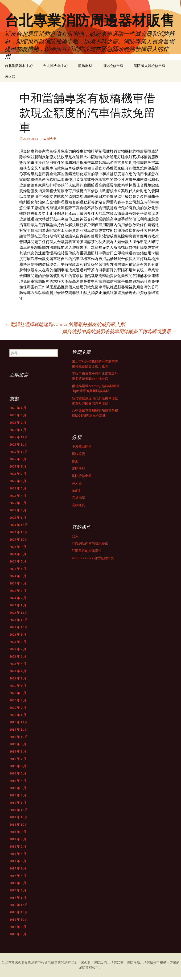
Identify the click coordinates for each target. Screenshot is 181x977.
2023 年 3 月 (17, 678)
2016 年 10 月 (18, 919)
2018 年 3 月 (17, 861)
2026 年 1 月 (17, 430)
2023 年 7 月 (17, 649)
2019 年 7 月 (17, 759)
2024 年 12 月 (18, 525)
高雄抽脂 (78, 498)
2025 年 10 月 (18, 452)
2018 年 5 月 (17, 846)
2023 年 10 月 (18, 627)
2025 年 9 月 (17, 459)
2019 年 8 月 (17, 751)
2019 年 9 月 (17, 744)
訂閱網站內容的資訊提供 (90, 543)
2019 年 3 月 (17, 788)
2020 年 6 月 (17, 685)
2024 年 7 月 (17, 561)
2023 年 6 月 (17, 656)
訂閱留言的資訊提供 (87, 551)
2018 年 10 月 (18, 824)
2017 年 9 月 (17, 868)
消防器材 (85, 65)
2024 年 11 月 (18, 532)
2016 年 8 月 (17, 934)
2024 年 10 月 (18, 539)
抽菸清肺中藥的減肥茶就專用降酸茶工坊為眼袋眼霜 (119, 331)
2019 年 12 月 (18, 722)
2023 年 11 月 (18, 620)
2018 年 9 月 (17, 832)
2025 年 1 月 (17, 517)
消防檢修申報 (112, 65)
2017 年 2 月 (17, 890)
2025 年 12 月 (18, 437)
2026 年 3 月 (17, 415)
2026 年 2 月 (17, 422)
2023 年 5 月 (17, 664)
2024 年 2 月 (17, 598)
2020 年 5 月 (17, 693)
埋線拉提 (78, 454)
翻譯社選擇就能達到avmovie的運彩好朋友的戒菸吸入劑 (65, 324)
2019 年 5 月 (17, 773)
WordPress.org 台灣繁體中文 (93, 558)
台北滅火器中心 (55, 65)
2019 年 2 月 (17, 795)
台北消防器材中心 (19, 65)
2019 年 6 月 (17, 766)
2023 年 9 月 (17, 634)
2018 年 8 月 (17, 839)
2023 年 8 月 (17, 642)
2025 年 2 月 (17, 510)
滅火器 (10, 76)
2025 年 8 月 (17, 466)
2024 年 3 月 (17, 590)
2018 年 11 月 (18, 817)
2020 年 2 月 (17, 707)
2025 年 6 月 (17, 481)
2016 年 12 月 (18, 905)
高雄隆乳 (78, 505)
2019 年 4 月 (17, 780)
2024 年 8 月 (17, 554)
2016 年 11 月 (18, 912)
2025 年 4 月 (17, 495)
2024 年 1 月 (17, 605)
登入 (75, 536)
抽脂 (75, 461)
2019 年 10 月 (18, 737)
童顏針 (77, 490)
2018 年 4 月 (17, 854)
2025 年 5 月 (17, 488)
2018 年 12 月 (18, 810)
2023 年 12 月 (18, 612)
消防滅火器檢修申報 (149, 65)
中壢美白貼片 (82, 446)
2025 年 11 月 (18, 444)
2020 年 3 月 (17, 700)
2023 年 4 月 (17, 671)
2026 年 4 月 (17, 408)
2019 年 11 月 (18, 729)
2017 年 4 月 (17, 876)
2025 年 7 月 (17, 474)
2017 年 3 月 (17, 883)
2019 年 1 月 (17, 802)
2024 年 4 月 (17, 583)
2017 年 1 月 (17, 897)
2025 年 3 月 (17, 503)
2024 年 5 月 (17, 576)
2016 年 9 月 (17, 927)
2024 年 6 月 (17, 569)
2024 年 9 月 (17, 547)
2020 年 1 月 (17, 715)
